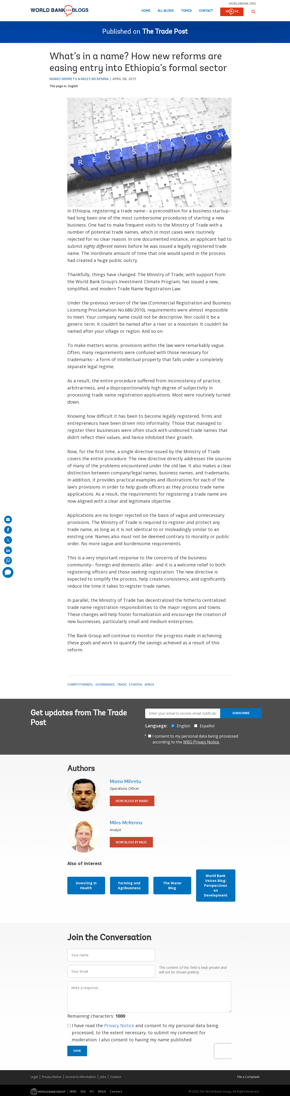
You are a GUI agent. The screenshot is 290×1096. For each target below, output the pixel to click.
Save (77, 1051)
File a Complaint (248, 1077)
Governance (104, 684)
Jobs (103, 1077)
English (73, 86)
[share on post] (8, 540)
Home (145, 10)
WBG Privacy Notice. (201, 742)
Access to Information (81, 1077)
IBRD (73, 1091)
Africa (149, 684)
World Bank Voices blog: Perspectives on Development (216, 885)
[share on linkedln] (8, 550)
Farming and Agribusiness (129, 885)
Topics (186, 10)
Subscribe (241, 713)
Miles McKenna (95, 79)
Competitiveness (80, 684)
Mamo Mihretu (63, 79)
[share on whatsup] (8, 560)
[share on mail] (8, 519)
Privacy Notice (119, 1025)
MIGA (102, 1091)
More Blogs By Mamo (132, 801)
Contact (206, 10)
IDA (83, 1091)
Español (207, 726)
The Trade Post (165, 32)
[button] (253, 12)
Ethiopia (135, 684)
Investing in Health (86, 885)
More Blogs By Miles (131, 842)
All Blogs (166, 10)
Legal (34, 1077)
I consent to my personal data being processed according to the (195, 739)
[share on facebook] (8, 530)
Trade (121, 684)
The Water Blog (172, 885)
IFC (92, 1091)
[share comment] (7, 572)
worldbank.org (242, 3)
